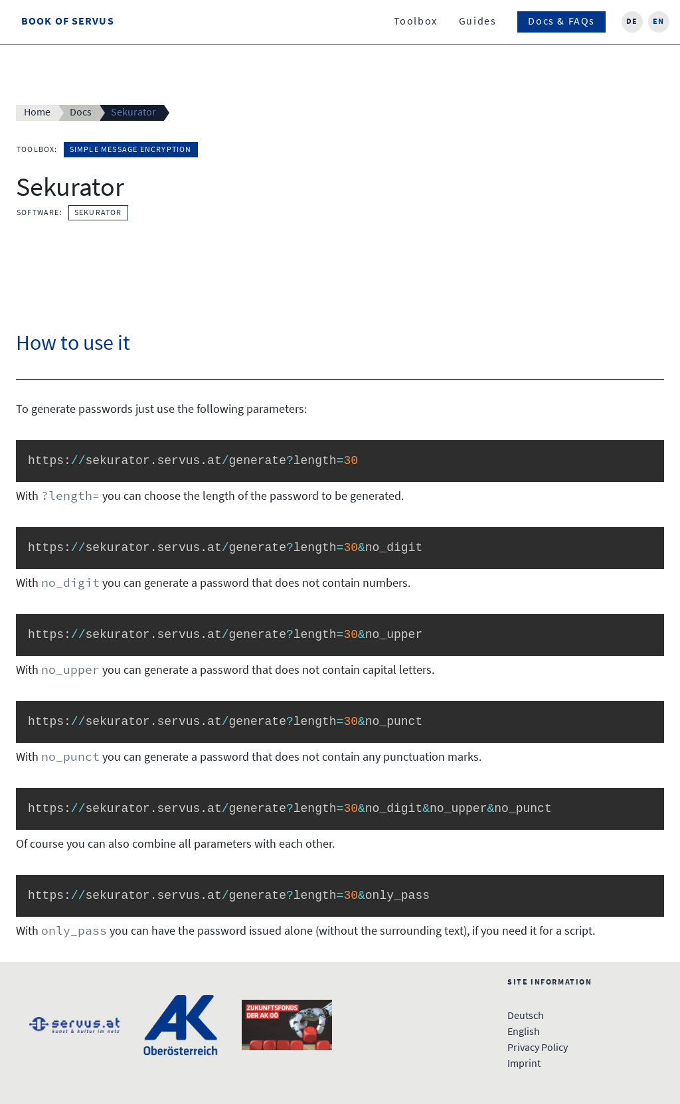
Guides (478, 22)
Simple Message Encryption (131, 150)
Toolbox (416, 22)
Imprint (524, 1064)
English (523, 1032)
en (659, 22)
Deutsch (525, 1016)
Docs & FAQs (561, 22)
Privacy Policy (537, 1048)
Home (37, 113)
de (632, 22)
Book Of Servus (67, 22)
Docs (81, 113)
